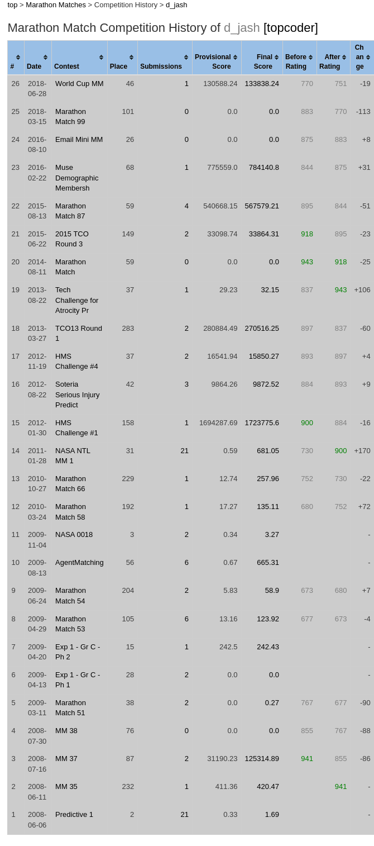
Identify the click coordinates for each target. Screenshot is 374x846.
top (12, 5)
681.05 (268, 450)
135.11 (268, 506)
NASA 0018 (74, 534)
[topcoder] (290, 28)
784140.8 (264, 167)
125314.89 (262, 758)
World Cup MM (79, 83)
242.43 (268, 647)
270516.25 (262, 328)
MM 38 (66, 730)
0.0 (274, 111)
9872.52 (266, 384)
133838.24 (262, 83)
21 (184, 450)
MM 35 (66, 786)
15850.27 (264, 356)
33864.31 (264, 234)
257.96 (268, 478)
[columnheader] (16, 58)
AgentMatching (79, 562)
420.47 (268, 786)
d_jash (176, 5)
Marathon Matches (56, 5)
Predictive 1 (74, 814)
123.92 (268, 619)
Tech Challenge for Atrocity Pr (76, 300)
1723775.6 (262, 423)
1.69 (272, 814)
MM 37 (66, 758)
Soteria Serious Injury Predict (77, 394)
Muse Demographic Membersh (76, 177)
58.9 (272, 590)
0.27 (272, 702)
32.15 (270, 290)
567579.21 (262, 206)
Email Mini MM (79, 139)
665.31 (268, 562)
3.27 (272, 534)
